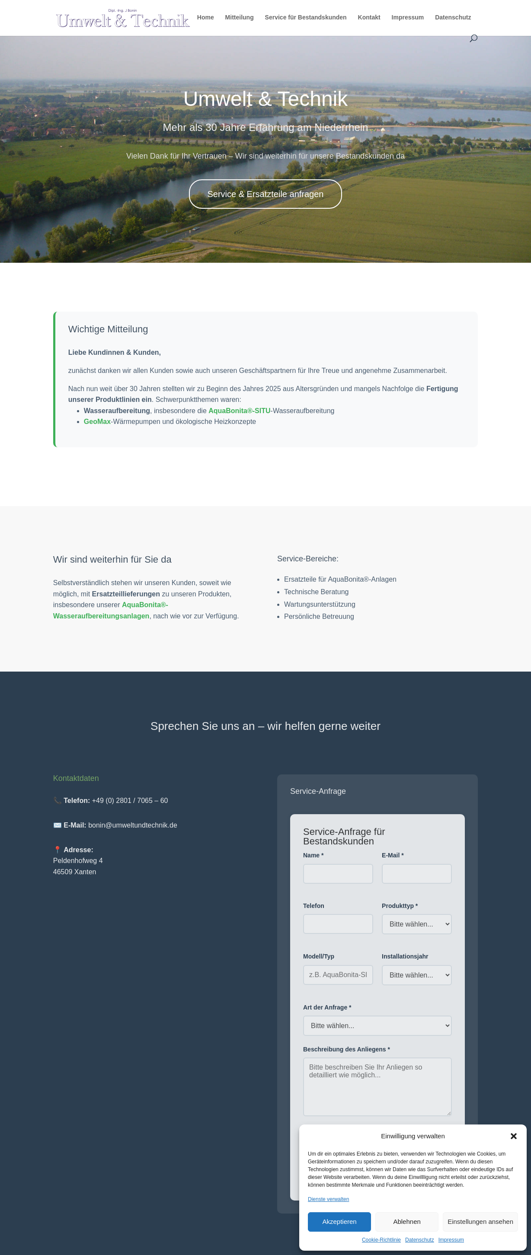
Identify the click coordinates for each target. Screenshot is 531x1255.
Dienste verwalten (328, 1199)
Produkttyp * (400, 910)
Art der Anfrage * (327, 1011)
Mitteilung (239, 17)
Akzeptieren (339, 1221)
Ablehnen (406, 1221)
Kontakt (369, 17)
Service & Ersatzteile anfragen (265, 194)
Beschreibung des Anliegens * (346, 1053)
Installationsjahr (405, 961)
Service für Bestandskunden (306, 17)
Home (205, 17)
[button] (513, 1136)
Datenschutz (419, 1240)
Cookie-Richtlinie (381, 1240)
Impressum (451, 1240)
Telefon (313, 910)
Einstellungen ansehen (480, 1221)
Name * (313, 860)
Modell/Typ (318, 961)
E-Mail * (393, 860)
